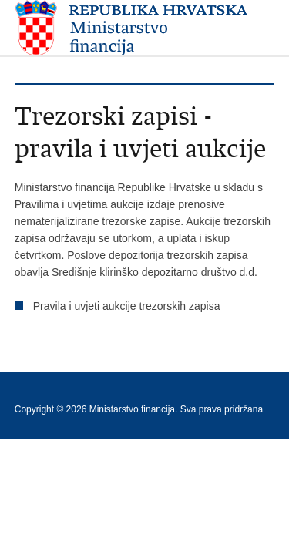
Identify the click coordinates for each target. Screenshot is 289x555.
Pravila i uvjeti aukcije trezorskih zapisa (126, 306)
